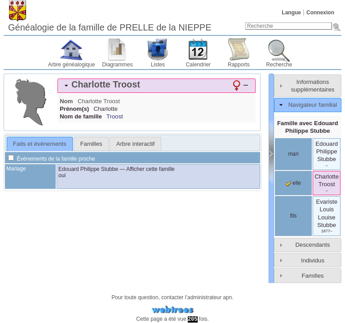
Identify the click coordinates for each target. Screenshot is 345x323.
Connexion (320, 12)
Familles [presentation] (91, 143)
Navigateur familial (312, 104)
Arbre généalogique (71, 64)
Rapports (239, 64)
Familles (312, 275)
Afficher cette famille (150, 169)
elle (293, 183)
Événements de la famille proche (51, 159)
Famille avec (307, 127)
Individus (312, 260)
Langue (291, 12)
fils (293, 216)
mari (293, 154)
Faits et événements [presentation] (39, 143)
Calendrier (198, 64)
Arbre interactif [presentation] (135, 143)
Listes (158, 64)
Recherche (279, 64)
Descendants (313, 244)
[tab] (157, 86)
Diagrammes (117, 64)
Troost (114, 116)
